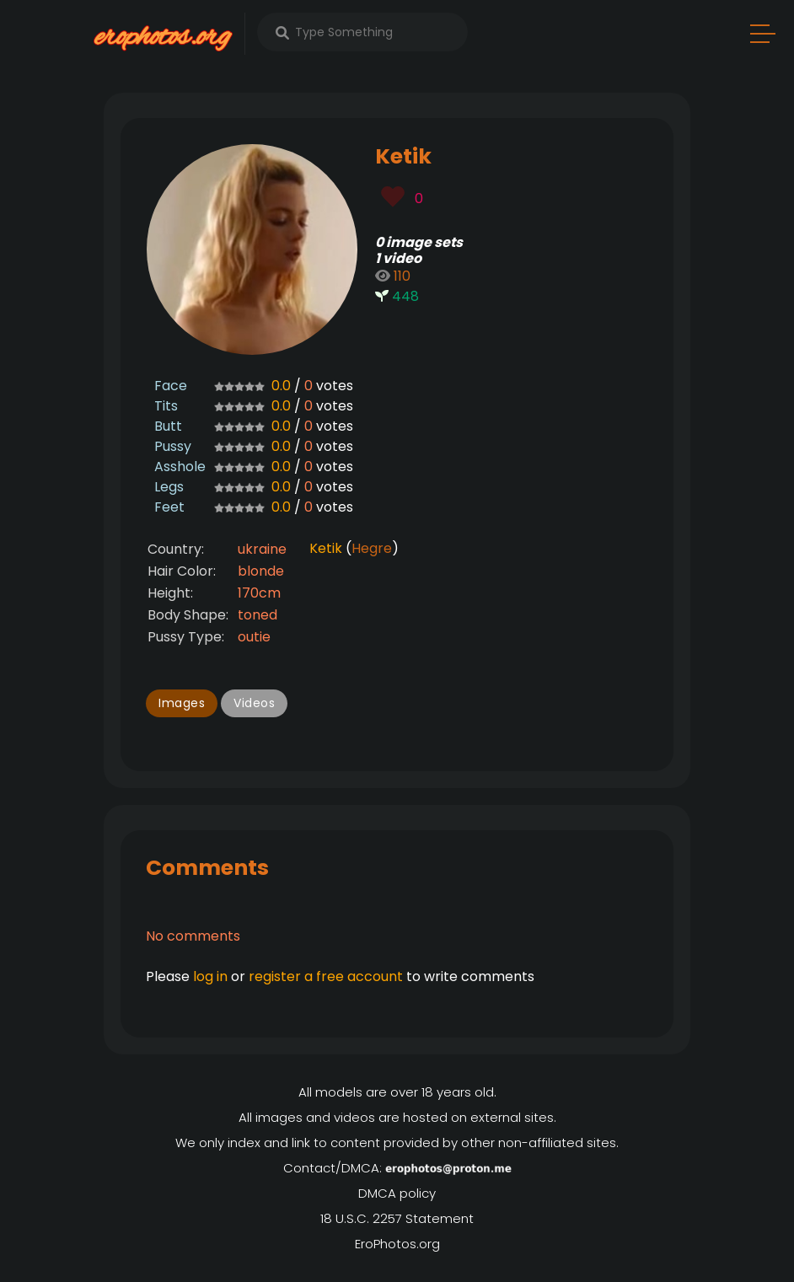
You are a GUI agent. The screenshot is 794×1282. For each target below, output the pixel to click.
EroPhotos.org (397, 1243)
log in (210, 976)
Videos (254, 703)
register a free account (326, 976)
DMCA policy (397, 1193)
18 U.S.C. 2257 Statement (397, 1218)
